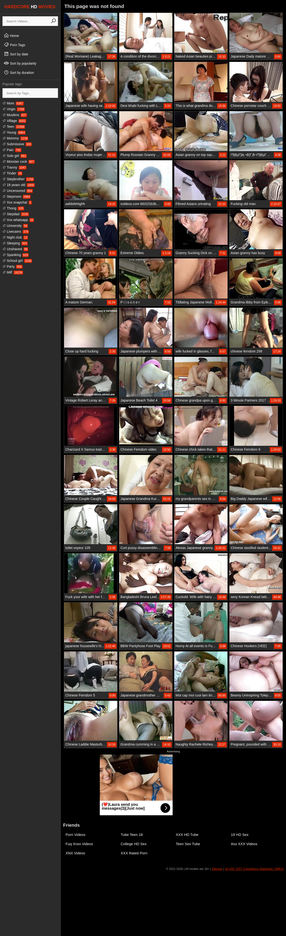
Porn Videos (75, 835)
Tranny (14, 167)
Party (12, 266)
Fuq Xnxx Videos (79, 844)
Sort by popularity (20, 63)
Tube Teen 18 (132, 835)
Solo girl (14, 156)
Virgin (13, 109)
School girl (17, 261)
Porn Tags (14, 44)
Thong (13, 208)
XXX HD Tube (187, 835)
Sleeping (15, 243)
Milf (12, 272)
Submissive (17, 144)
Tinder (12, 173)
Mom (13, 103)
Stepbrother (18, 179)
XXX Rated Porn (134, 853)
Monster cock (18, 161)
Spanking (15, 255)
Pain (11, 150)
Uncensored (17, 191)
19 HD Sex (240, 835)
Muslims (14, 115)
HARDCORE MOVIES (29, 6)
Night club (15, 237)
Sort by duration (19, 72)
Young (13, 132)
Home (11, 35)
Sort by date (16, 54)
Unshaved (15, 249)
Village (14, 121)
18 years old (18, 185)
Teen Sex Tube (188, 844)
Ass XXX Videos (244, 844)
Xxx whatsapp (18, 220)
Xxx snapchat (17, 202)
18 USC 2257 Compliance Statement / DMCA (254, 869)
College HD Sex (134, 844)
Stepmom (16, 196)
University (15, 226)
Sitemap (217, 869)
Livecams (15, 231)
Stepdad (15, 214)
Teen (13, 127)
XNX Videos (75, 853)
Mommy (15, 138)
